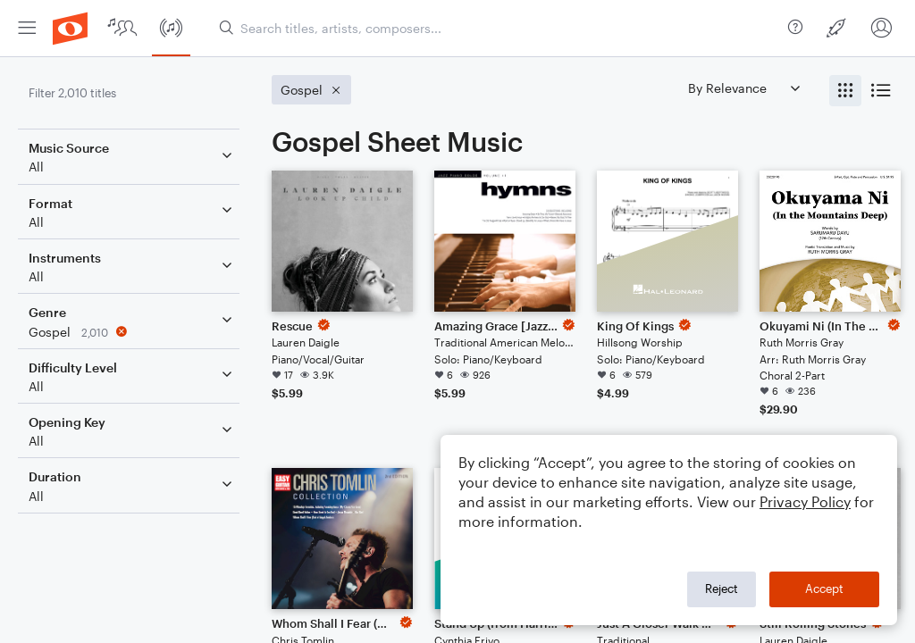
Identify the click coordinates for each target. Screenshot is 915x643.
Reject (721, 588)
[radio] (845, 90)
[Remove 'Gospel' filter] (132, 331)
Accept (824, 588)
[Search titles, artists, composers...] (496, 28)
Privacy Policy (805, 501)
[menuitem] (27, 28)
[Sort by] (743, 88)
